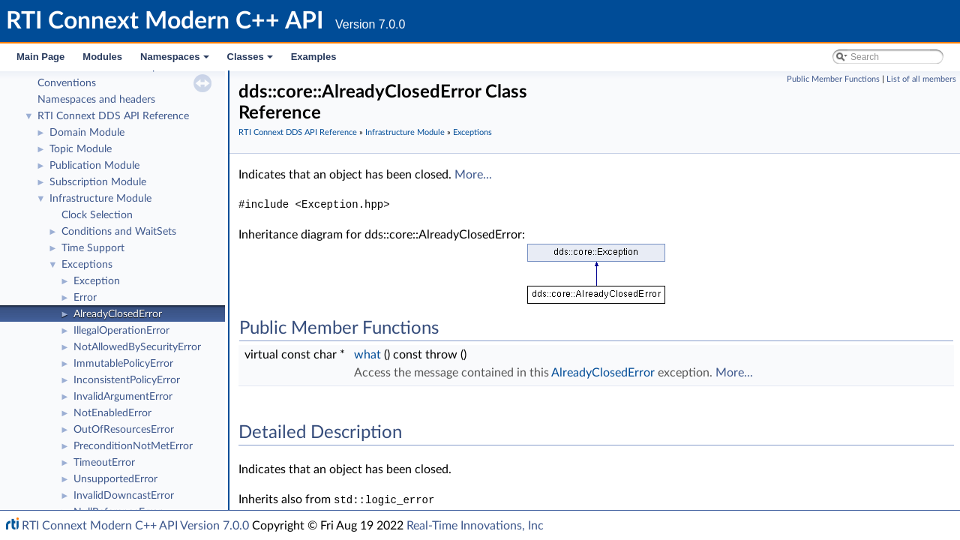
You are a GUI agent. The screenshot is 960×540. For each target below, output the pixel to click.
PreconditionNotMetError (133, 446)
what (367, 355)
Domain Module (87, 133)
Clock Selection (97, 215)
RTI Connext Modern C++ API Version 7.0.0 (135, 526)
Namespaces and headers (96, 99)
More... (473, 175)
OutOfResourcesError (124, 429)
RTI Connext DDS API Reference (113, 116)
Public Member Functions (833, 79)
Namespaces (176, 60)
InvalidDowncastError (124, 495)
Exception (97, 281)
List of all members (921, 79)
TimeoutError (104, 463)
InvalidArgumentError (123, 397)
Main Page (40, 56)
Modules (102, 56)
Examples (314, 56)
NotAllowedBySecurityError (137, 347)
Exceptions (87, 265)
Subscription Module (98, 182)
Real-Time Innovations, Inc (475, 526)
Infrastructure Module (101, 199)
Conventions (67, 83)
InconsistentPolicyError (127, 380)
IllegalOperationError (122, 331)
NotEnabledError (113, 413)
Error (85, 297)
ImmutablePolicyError (123, 363)
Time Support (93, 248)
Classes (251, 60)
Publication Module (95, 165)
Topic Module (81, 149)
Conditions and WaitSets (119, 231)
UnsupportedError (116, 479)
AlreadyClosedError (118, 314)
